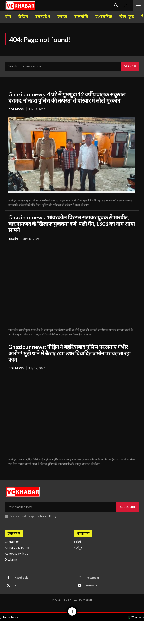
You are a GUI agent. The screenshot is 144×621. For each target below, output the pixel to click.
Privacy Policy (48, 516)
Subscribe (128, 507)
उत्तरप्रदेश (13, 239)
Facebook (21, 577)
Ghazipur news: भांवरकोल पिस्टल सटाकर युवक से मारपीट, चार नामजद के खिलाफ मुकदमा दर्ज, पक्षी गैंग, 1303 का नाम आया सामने (71, 223)
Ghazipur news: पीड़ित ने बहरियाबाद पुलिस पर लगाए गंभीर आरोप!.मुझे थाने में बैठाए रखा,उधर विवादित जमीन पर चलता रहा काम (69, 353)
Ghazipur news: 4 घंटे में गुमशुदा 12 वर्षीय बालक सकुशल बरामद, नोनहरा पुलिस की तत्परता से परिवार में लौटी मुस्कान (67, 97)
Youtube (91, 585)
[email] (60, 507)
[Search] (130, 66)
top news (16, 109)
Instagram (92, 577)
